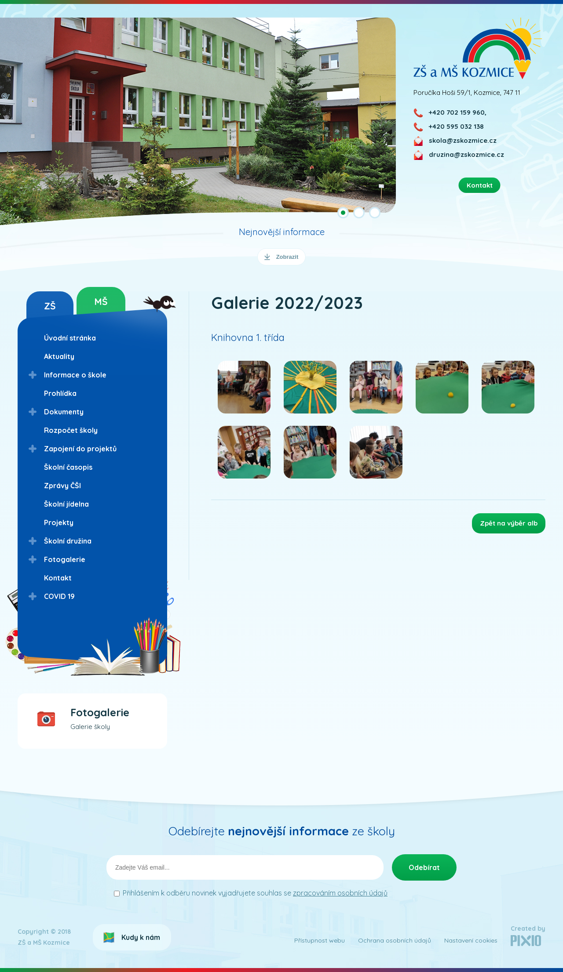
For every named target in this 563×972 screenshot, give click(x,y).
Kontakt (58, 577)
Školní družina (67, 541)
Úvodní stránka (70, 338)
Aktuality (59, 356)
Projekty (58, 522)
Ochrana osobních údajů (394, 940)
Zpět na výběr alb (508, 523)
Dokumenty (64, 411)
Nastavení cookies (470, 940)
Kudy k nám (140, 937)
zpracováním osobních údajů (340, 893)
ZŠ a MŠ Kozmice (477, 48)
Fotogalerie (64, 559)
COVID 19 (59, 596)
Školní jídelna (66, 504)
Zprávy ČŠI (62, 485)
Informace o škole (75, 374)
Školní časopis (68, 467)
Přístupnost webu (319, 940)
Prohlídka (60, 393)
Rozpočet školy (71, 430)
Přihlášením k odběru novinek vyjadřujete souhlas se (255, 893)
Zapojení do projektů (80, 448)
